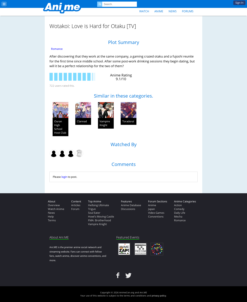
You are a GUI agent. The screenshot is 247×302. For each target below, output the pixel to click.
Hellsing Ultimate (98, 205)
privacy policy (159, 295)
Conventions (156, 216)
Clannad (82, 121)
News (173, 11)
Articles (75, 205)
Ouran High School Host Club (60, 126)
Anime (158, 11)
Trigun (92, 209)
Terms (52, 220)
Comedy (179, 209)
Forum (75, 209)
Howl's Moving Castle (101, 216)
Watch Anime (56, 209)
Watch (144, 11)
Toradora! (128, 121)
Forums (187, 11)
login (64, 177)
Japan (151, 209)
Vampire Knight (105, 123)
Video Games (156, 213)
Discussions (128, 209)
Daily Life (179, 213)
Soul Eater (94, 213)
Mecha (178, 216)
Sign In (239, 2)
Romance (57, 49)
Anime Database (131, 205)
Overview (54, 205)
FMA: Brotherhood (99, 220)
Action (178, 205)
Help (51, 216)
